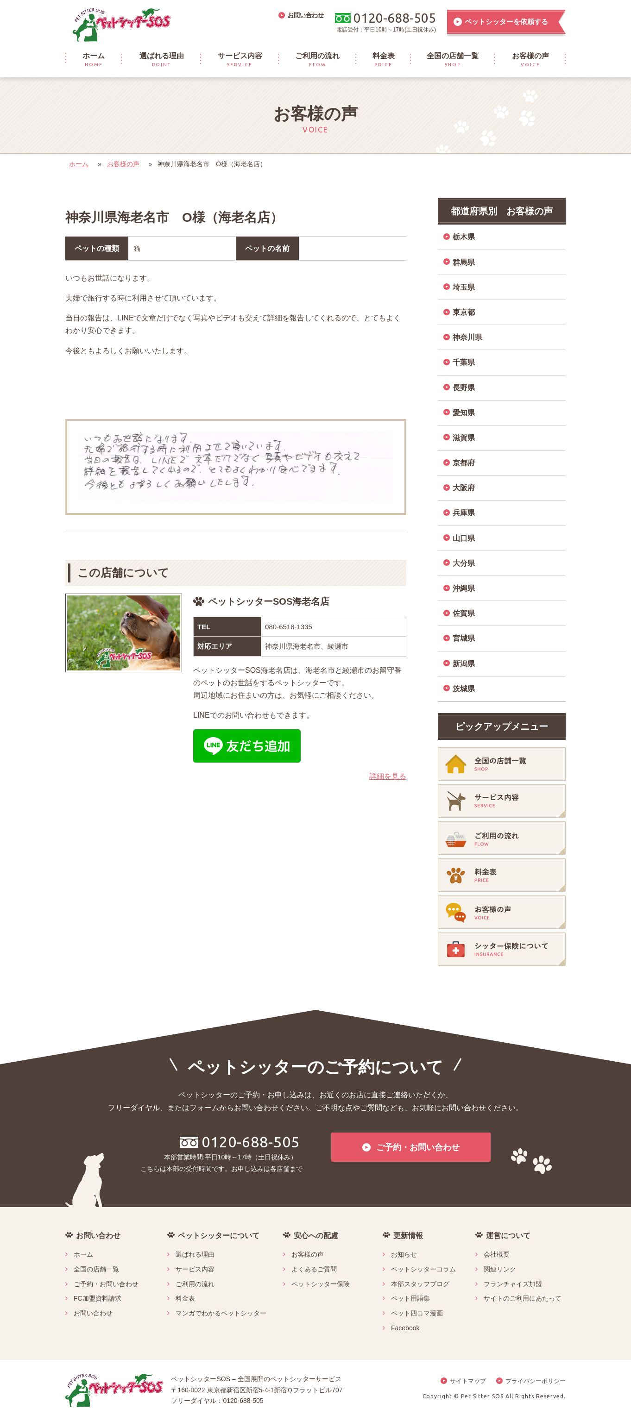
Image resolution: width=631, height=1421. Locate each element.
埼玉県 (464, 287)
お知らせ (404, 1254)
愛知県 (464, 413)
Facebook (405, 1328)
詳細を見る (387, 776)
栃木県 (464, 237)
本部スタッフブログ (420, 1284)
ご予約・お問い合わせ (106, 1284)
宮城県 (464, 638)
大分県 (464, 563)
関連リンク (500, 1269)
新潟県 (464, 664)
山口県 (464, 538)
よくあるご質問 (314, 1269)
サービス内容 (195, 1269)
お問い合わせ (93, 1313)
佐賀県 (464, 613)
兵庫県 (464, 513)
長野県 (464, 388)
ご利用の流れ (195, 1284)
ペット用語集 (410, 1298)
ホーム (78, 164)
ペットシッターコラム (423, 1269)
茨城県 (464, 689)
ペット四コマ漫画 (417, 1313)
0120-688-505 (240, 1141)
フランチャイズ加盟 (513, 1284)
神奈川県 (467, 337)
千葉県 (464, 362)
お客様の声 (123, 164)
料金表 (185, 1298)
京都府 (464, 463)
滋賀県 (464, 438)
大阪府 (464, 488)
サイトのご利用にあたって (523, 1298)
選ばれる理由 (195, 1254)
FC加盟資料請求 (97, 1298)
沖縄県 (464, 588)
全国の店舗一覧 (96, 1269)
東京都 (464, 312)
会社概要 (497, 1254)
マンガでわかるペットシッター (221, 1313)
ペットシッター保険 (320, 1284)
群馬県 (464, 262)
